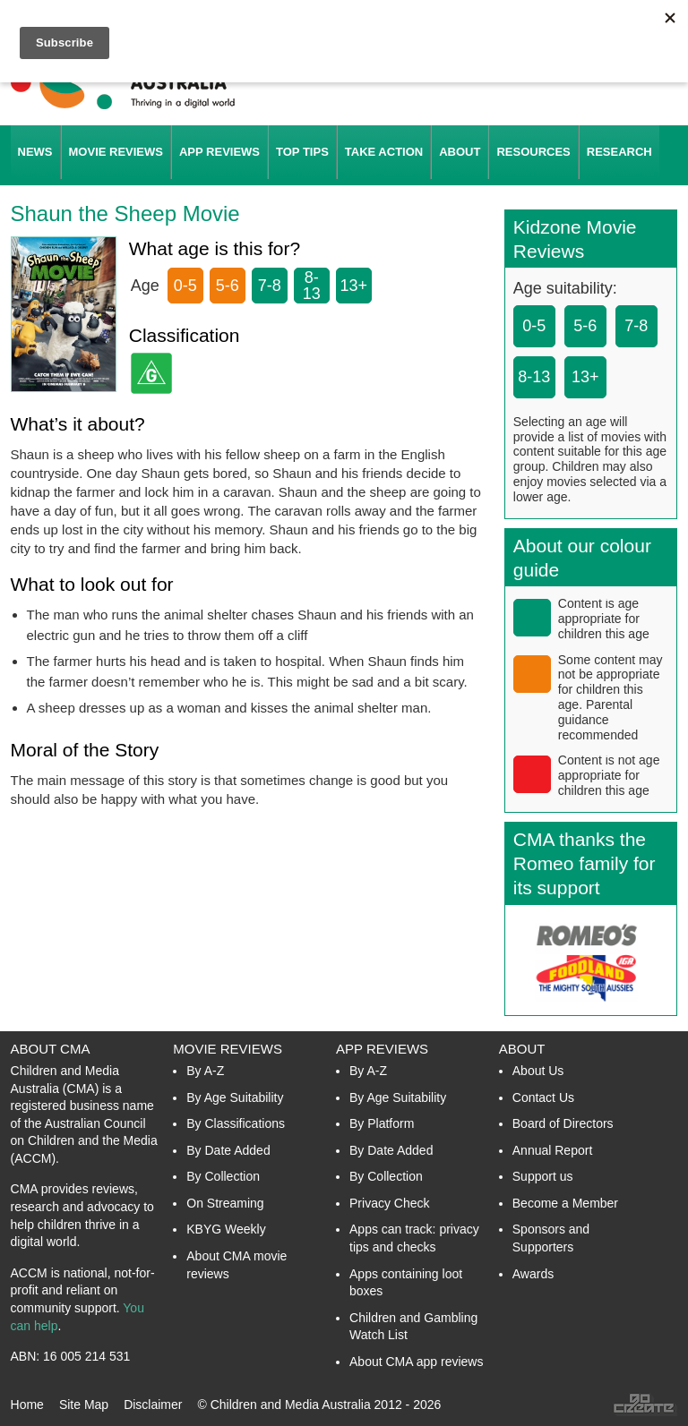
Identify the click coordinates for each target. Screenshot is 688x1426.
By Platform (381, 1123)
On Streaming (224, 1203)
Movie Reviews (227, 1048)
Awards (533, 1274)
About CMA (50, 1048)
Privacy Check (389, 1203)
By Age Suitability (234, 1097)
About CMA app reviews (416, 1361)
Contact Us (543, 1097)
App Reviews (382, 1048)
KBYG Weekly (225, 1229)
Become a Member (565, 1203)
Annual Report (552, 1150)
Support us (542, 1176)
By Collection (223, 1176)
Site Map (83, 1404)
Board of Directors (563, 1123)
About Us (538, 1070)
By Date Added (228, 1150)
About (522, 1048)
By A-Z (205, 1070)
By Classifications (235, 1123)
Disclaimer (153, 1404)
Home (27, 1404)
